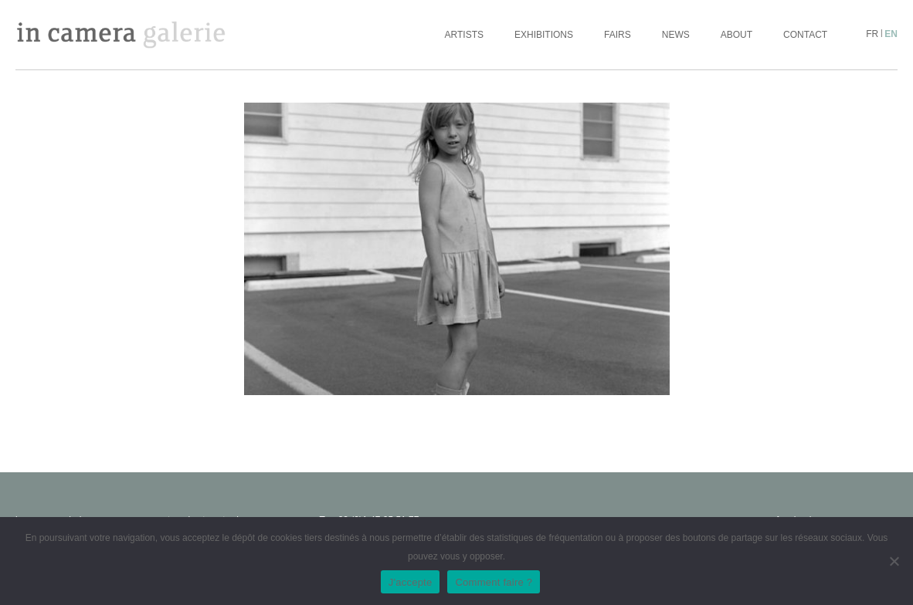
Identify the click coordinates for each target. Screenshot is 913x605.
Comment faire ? (493, 582)
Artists (464, 34)
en (891, 34)
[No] (893, 561)
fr (872, 34)
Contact (805, 34)
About (736, 34)
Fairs (617, 34)
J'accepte (411, 582)
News (676, 34)
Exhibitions (543, 34)
